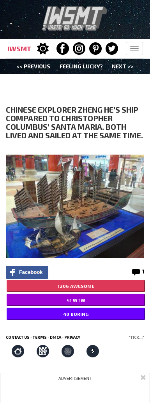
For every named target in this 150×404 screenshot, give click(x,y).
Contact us (18, 337)
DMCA (55, 337)
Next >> (123, 66)
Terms (40, 337)
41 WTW (76, 300)
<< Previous (33, 66)
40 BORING (75, 314)
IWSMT (19, 48)
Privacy (72, 337)
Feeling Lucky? (81, 66)
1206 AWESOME (76, 286)
